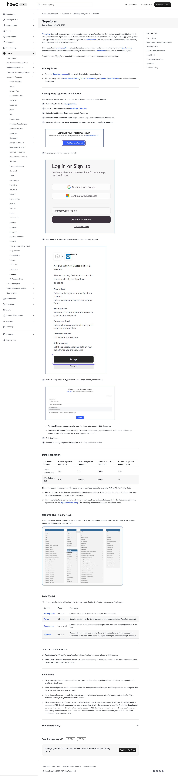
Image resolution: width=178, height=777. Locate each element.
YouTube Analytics (16, 279)
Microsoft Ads (15, 199)
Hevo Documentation (50, 14)
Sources (65, 14)
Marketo (13, 194)
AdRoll (12, 86)
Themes (47, 634)
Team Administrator (70, 79)
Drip (11, 114)
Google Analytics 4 (23, 143)
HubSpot (13, 161)
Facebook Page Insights (18, 124)
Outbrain (13, 208)
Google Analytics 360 (17, 147)
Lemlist (12, 175)
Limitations (150, 63)
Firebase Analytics (16, 128)
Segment (13, 232)
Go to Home (131, 5)
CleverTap (13, 105)
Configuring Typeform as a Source (159, 42)
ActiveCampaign (15, 81)
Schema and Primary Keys (156, 51)
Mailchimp (13, 185)
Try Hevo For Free (127, 750)
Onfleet (12, 204)
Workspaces (49, 613)
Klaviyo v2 (13, 171)
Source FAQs (21, 293)
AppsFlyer (13, 100)
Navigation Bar (70, 104)
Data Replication (152, 46)
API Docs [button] (145, 5)
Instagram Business (17, 166)
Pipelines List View (78, 108)
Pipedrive (13, 222)
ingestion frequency (69, 503)
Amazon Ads (14, 91)
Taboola (13, 260)
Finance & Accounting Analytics (21, 72)
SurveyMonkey (15, 255)
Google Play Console (17, 152)
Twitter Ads (14, 269)
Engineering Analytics (21, 67)
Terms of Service (89, 766)
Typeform (13, 274)
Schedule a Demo (162, 5)
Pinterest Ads (14, 218)
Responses (49, 626)
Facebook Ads (15, 119)
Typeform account (61, 74)
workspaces (90, 39)
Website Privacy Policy (51, 766)
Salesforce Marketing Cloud (20, 246)
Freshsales (13, 133)
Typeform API (60, 48)
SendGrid (13, 241)
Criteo (12, 110)
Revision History (152, 68)
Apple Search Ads (16, 96)
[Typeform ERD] (82, 556)
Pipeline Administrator (109, 79)
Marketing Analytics (21, 77)
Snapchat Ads (15, 251)
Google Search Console (18, 157)
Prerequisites (151, 38)
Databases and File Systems (21, 63)
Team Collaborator (88, 79)
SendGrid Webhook (17, 237)
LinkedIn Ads (14, 180)
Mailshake (13, 190)
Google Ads (23, 138)
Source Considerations (155, 59)
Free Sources (12, 58)
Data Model (151, 55)
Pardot (12, 213)
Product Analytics (21, 284)
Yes (70, 739)
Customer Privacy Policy (72, 766)
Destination (127, 48)
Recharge (13, 227)
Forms (46, 619)
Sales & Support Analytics (21, 288)
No (81, 739)
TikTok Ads (14, 265)
